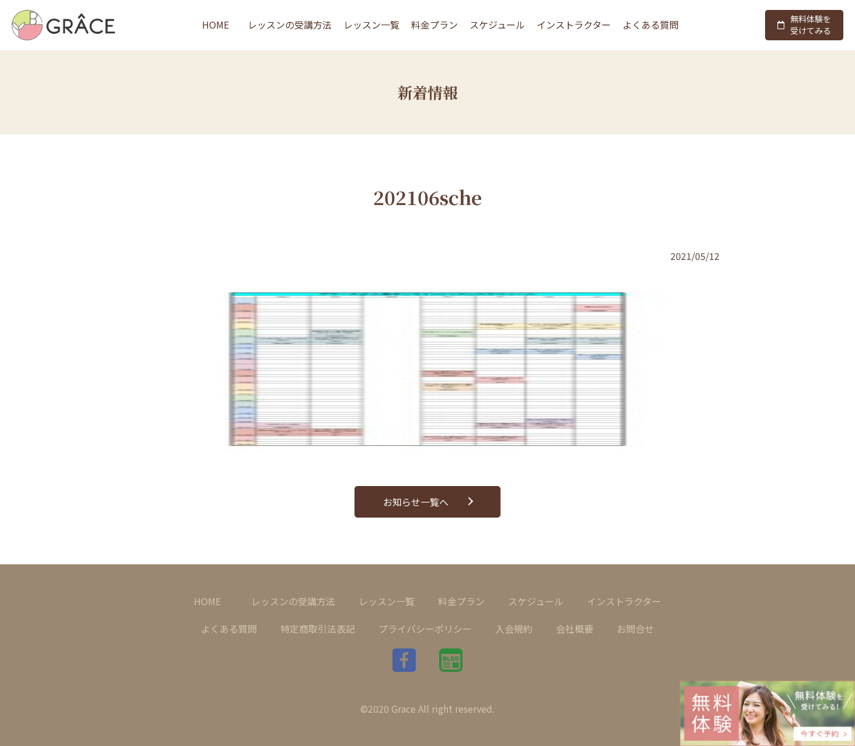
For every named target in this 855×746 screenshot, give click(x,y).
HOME (215, 25)
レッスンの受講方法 (290, 25)
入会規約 (514, 629)
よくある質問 (651, 25)
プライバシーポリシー (425, 629)
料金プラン (434, 25)
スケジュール (497, 25)
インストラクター (574, 25)
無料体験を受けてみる (804, 24)
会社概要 (574, 629)
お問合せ (635, 629)
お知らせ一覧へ (416, 502)
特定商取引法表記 (317, 629)
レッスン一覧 (371, 25)
